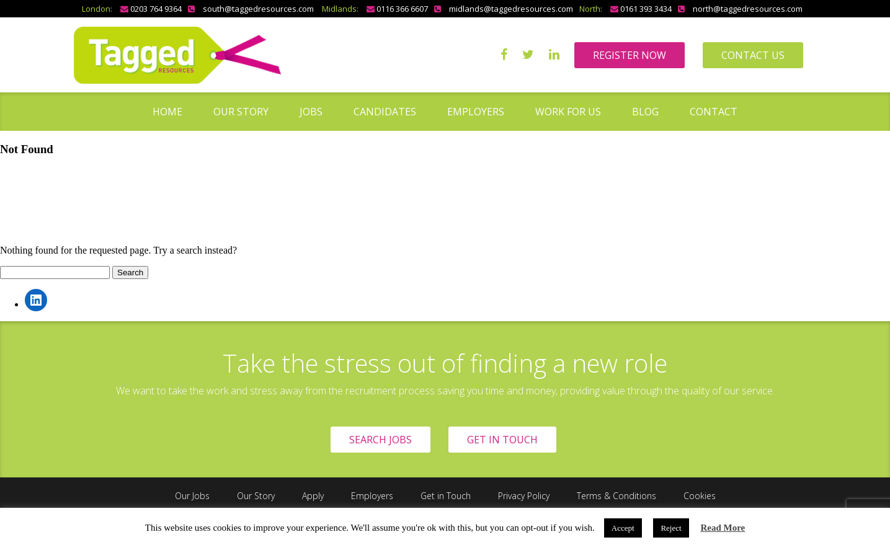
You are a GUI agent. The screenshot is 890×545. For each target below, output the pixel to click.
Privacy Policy (524, 496)
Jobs (311, 111)
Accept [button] (623, 528)
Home (167, 111)
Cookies (699, 496)
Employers (475, 111)
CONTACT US (753, 55)
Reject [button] (671, 528)
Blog (645, 111)
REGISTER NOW (629, 55)
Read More (722, 528)
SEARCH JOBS (380, 439)
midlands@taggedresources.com (511, 8)
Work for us (568, 111)
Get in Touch (446, 496)
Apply (313, 496)
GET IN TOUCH (502, 439)
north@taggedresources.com (748, 8)
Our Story (241, 111)
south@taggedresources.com (258, 8)
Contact (713, 111)
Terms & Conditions (616, 496)
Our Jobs (192, 496)
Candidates (385, 111)
